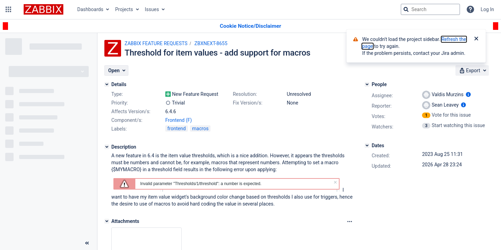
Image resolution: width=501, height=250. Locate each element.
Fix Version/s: (247, 103)
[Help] (470, 9)
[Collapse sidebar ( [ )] (87, 243)
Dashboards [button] (90, 9)
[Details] (106, 84)
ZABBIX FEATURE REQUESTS (156, 43)
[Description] (106, 146)
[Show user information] (468, 94)
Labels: (119, 129)
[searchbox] (430, 9)
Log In (487, 9)
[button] (8, 9)
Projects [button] (124, 9)
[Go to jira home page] (43, 9)
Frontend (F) (178, 120)
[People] (367, 84)
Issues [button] (152, 9)
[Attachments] (106, 221)
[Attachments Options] (349, 221)
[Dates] (367, 145)
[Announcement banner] (250, 26)
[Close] (476, 39)
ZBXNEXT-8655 (211, 43)
